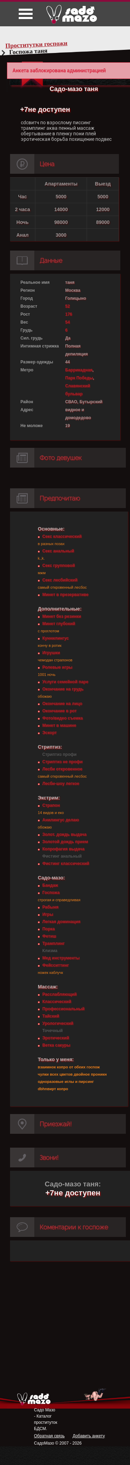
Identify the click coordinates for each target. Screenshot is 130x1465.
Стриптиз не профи (62, 761)
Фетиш (49, 936)
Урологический (57, 1023)
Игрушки (51, 652)
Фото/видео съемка (62, 718)
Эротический (55, 1038)
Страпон (51, 805)
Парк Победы (79, 378)
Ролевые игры (57, 667)
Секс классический (61, 536)
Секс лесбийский (59, 580)
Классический (56, 1001)
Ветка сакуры (56, 1045)
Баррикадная (79, 370)
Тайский (50, 1016)
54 (67, 322)
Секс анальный (58, 551)
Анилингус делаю (60, 819)
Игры (47, 914)
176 (68, 314)
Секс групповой (58, 565)
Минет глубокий (58, 623)
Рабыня (50, 907)
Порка (48, 928)
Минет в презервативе (65, 594)
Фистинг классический (65, 863)
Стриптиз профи (59, 754)
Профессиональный (63, 1008)
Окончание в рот (59, 710)
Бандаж (50, 885)
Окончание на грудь (63, 689)
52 (67, 306)
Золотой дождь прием (65, 841)
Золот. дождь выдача (64, 834)
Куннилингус (55, 638)
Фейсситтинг (55, 965)
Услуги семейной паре (65, 681)
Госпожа (51, 892)
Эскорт (49, 732)
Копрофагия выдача (63, 849)
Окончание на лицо (62, 703)
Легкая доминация (61, 921)
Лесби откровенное (62, 769)
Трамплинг (53, 943)
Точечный (52, 1030)
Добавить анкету (88, 1436)
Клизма (49, 950)
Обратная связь (49, 1436)
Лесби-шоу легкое (60, 783)
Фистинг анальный (62, 856)
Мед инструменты (60, 958)
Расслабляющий (59, 994)
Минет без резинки (61, 616)
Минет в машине (59, 725)
